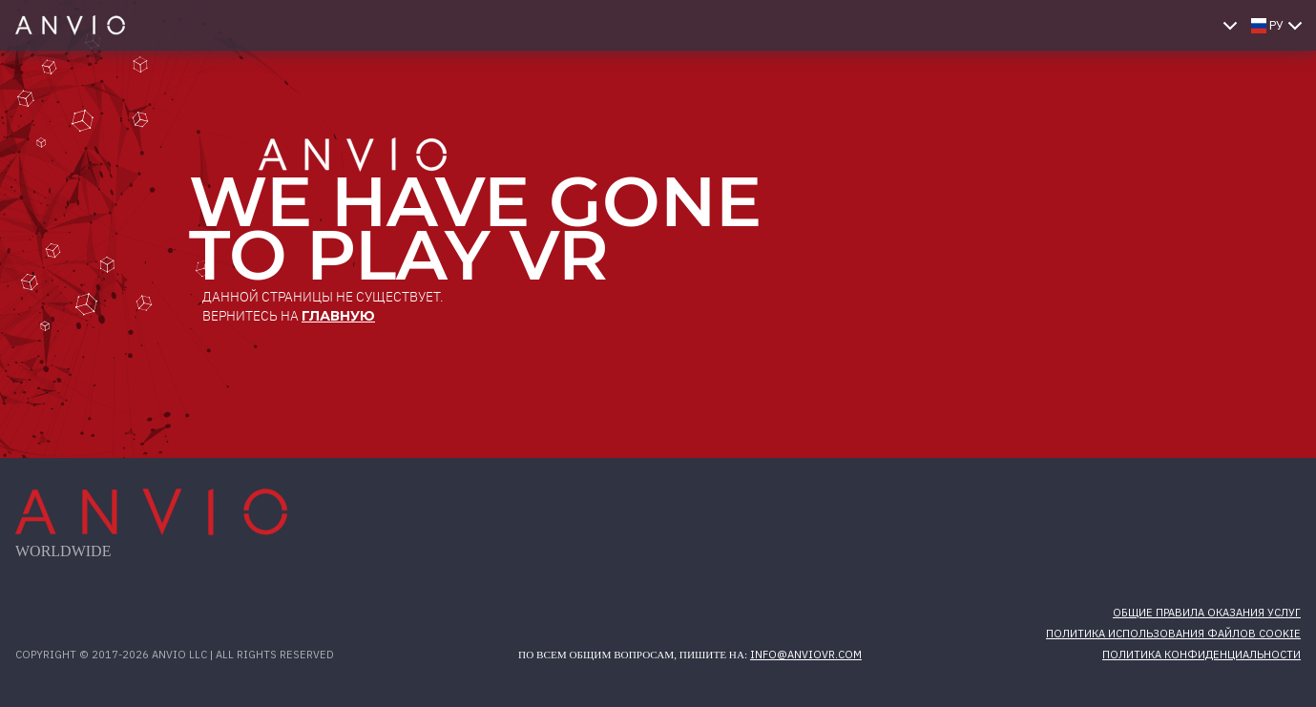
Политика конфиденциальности (1201, 654)
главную (338, 315)
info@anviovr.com (806, 654)
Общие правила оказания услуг (1207, 612)
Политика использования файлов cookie (1173, 633)
